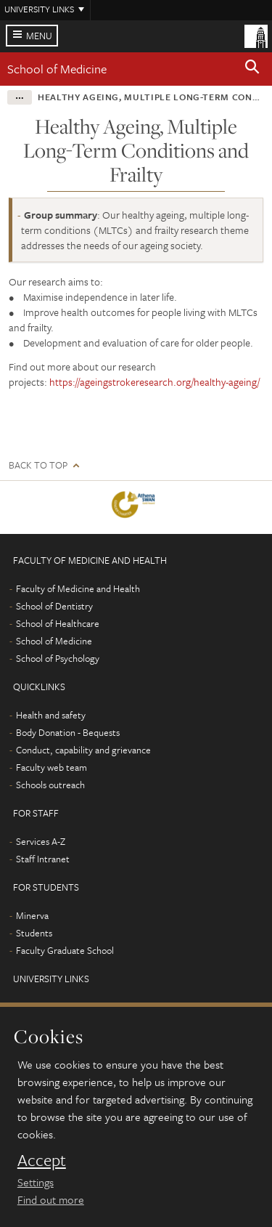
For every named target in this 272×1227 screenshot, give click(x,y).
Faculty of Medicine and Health (78, 588)
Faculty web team (51, 767)
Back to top (38, 465)
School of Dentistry (54, 606)
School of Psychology (57, 658)
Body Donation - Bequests (68, 732)
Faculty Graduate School (65, 950)
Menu (39, 35)
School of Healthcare (57, 623)
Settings (35, 1182)
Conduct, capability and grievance (83, 749)
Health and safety (51, 715)
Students (34, 933)
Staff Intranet (43, 858)
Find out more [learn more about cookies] (50, 1199)
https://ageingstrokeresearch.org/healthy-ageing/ (154, 381)
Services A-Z (40, 841)
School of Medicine (57, 69)
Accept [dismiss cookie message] (41, 1160)
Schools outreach (50, 784)
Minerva (32, 915)
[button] (252, 69)
